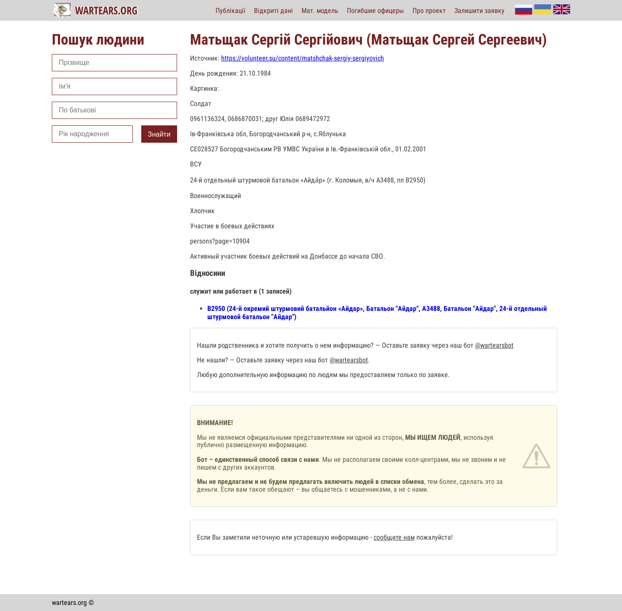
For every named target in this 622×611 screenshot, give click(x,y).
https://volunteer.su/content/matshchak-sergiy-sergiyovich (302, 58)
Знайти (159, 134)
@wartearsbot (494, 345)
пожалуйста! (434, 537)
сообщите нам (394, 537)
